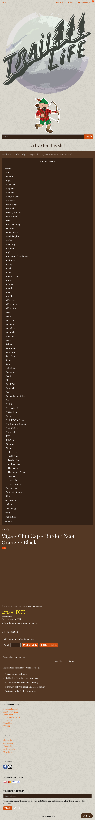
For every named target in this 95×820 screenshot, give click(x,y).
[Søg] (88, 136)
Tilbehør (71, 661)
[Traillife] (47, 52)
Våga (8, 529)
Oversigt (6, 726)
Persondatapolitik (10, 709)
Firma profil (8, 714)
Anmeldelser (20, 657)
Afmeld (17, 808)
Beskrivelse (8, 657)
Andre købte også (33, 667)
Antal (6, 645)
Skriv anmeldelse (35, 606)
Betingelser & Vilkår (11, 717)
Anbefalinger (60, 661)
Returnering (8, 720)
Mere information (10, 631)
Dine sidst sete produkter (13, 667)
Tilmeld (7, 808)
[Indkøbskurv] (86, 2)
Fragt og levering (10, 712)
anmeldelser (20, 606)
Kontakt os (7, 723)
